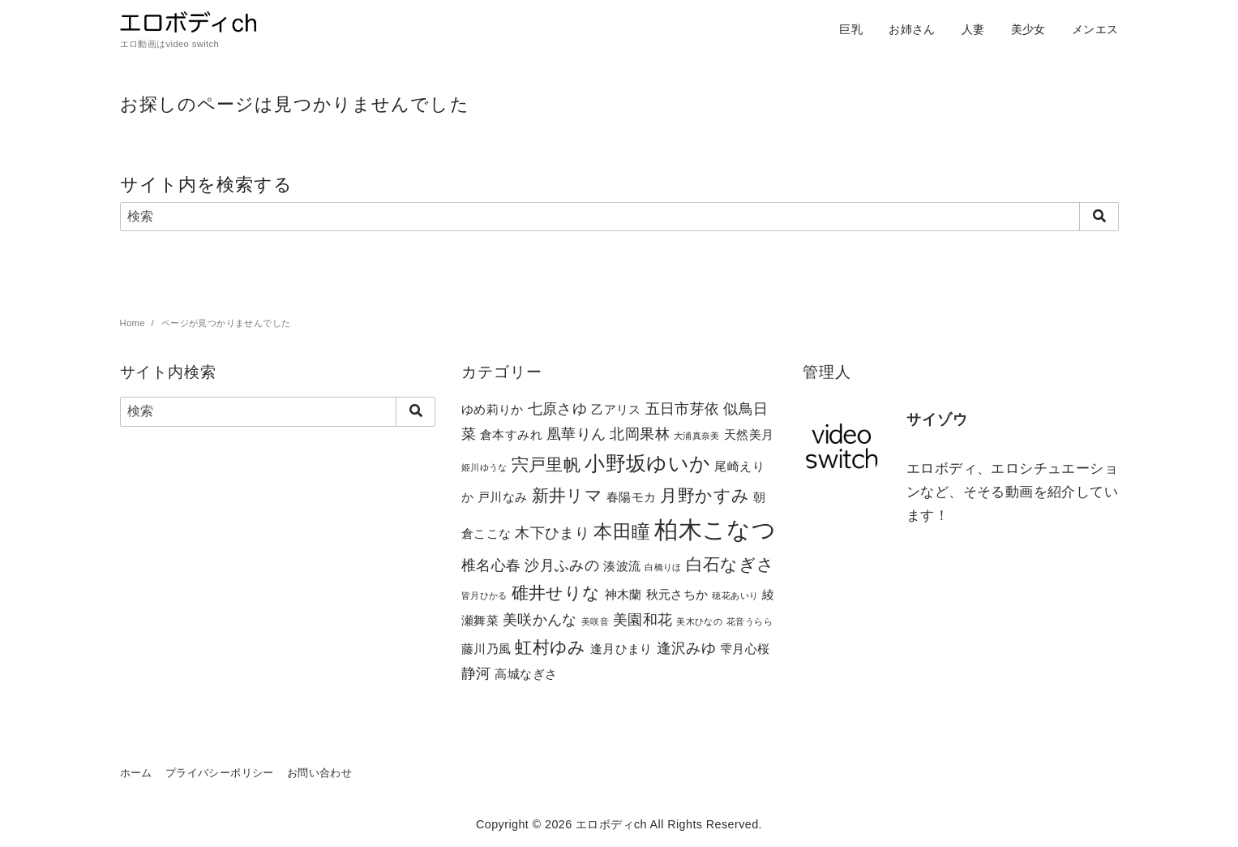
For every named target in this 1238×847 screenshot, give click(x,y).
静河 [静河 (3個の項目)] (476, 672)
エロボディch (611, 824)
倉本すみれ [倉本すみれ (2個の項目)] (511, 434)
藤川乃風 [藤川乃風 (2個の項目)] (486, 649)
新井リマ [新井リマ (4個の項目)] (567, 495)
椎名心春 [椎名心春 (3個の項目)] (491, 565)
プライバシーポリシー (219, 773)
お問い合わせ (319, 773)
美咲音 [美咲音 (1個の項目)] (595, 621)
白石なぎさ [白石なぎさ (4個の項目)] (730, 564)
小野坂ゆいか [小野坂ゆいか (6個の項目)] (647, 464)
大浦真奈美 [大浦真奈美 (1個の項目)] (697, 436)
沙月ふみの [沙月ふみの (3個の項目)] (562, 565)
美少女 (1028, 29)
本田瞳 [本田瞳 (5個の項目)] (621, 531)
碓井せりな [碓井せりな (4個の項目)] (556, 592)
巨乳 (851, 29)
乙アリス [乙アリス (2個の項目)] (616, 409)
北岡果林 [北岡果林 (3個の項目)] (640, 433)
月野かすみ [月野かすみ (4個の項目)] (704, 495)
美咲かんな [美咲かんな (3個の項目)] (540, 619)
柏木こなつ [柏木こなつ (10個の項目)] (715, 529)
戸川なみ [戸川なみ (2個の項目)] (503, 497)
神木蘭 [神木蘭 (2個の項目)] (623, 594)
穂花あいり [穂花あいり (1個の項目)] (735, 595)
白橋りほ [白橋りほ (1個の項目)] (663, 567)
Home (134, 323)
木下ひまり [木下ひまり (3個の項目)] (552, 532)
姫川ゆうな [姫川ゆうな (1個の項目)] (484, 467)
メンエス (1095, 29)
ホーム (136, 773)
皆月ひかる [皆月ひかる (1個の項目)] (484, 595)
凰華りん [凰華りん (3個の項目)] (576, 433)
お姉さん (912, 29)
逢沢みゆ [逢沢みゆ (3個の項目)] (687, 647)
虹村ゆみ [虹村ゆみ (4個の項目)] (550, 647)
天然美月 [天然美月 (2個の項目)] (749, 434)
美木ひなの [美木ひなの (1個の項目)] (699, 621)
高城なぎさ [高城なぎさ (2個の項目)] (526, 674)
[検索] (619, 216)
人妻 (973, 29)
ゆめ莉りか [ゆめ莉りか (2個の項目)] (492, 409)
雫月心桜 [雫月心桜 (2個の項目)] (745, 649)
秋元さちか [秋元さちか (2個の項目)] (677, 594)
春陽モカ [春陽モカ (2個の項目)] (631, 497)
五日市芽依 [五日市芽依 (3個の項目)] (682, 408)
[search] (1099, 216)
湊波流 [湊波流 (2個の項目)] (621, 566)
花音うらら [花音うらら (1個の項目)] (749, 621)
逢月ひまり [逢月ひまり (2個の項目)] (621, 649)
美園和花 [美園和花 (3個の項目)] (643, 619)
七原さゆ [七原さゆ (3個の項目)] (558, 408)
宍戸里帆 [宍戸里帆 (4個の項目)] (546, 464)
